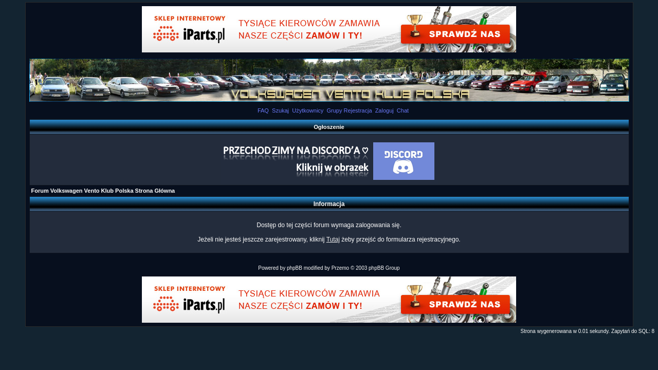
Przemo (340, 268)
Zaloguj (384, 110)
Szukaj (280, 110)
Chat (403, 110)
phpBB (294, 268)
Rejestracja (357, 110)
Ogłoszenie (329, 127)
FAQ (263, 110)
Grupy (334, 110)
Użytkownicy (307, 110)
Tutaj (333, 239)
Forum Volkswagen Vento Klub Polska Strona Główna (103, 191)
